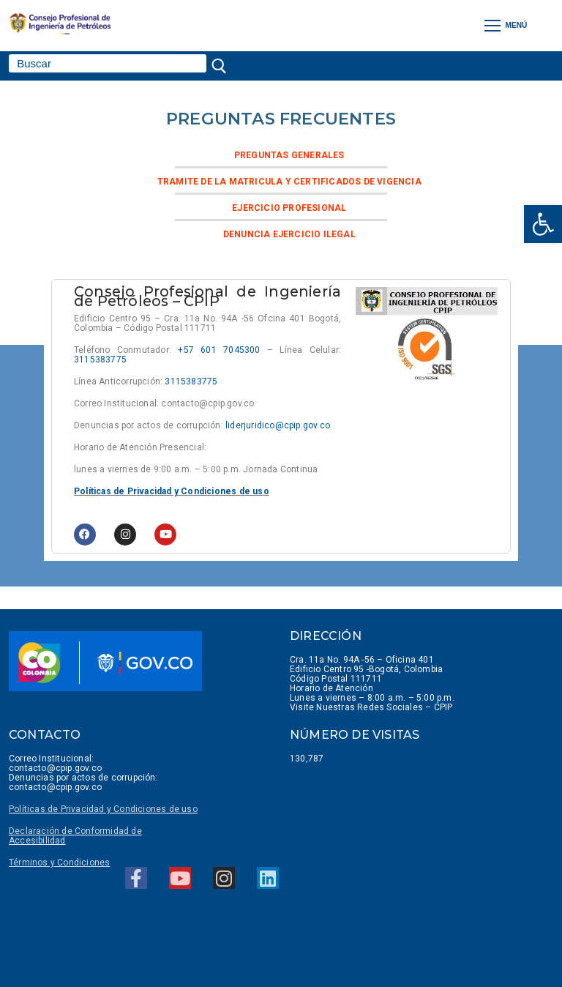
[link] (543, 224)
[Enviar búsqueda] (222, 65)
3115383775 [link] (100, 359)
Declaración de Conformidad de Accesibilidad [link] (75, 836)
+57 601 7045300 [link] (219, 350)
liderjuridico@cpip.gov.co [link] (277, 425)
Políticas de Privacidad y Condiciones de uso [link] (171, 491)
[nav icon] (506, 25)
